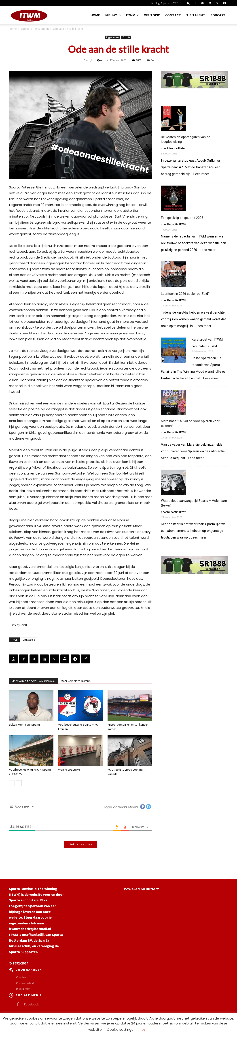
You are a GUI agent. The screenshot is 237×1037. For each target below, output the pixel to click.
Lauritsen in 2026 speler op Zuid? (185, 294)
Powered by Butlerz (141, 889)
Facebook (31, 1004)
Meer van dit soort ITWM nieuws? (33, 681)
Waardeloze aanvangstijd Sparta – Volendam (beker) (194, 503)
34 (150, 60)
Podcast (217, 15)
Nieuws (113, 15)
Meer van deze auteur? (76, 681)
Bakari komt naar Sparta (24, 724)
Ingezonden (41, 29)
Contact (173, 15)
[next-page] (19, 783)
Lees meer (201, 174)
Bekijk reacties (80, 844)
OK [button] (143, 1030)
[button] (188, 3)
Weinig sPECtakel (69, 769)
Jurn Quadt (98, 60)
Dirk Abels (29, 639)
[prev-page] (12, 783)
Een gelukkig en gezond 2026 (182, 218)
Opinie (25, 29)
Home (95, 15)
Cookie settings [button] (120, 1029)
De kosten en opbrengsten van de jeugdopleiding (185, 139)
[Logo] (29, 15)
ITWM (132, 15)
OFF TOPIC (152, 15)
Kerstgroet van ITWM (207, 340)
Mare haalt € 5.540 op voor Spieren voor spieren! (190, 423)
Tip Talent (195, 15)
